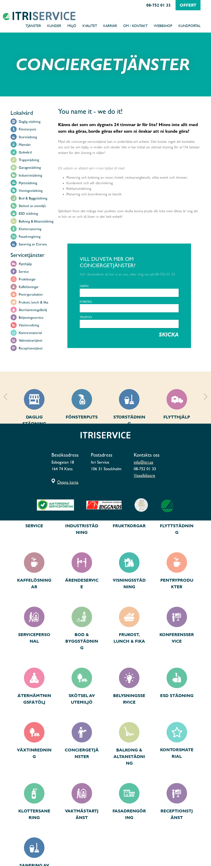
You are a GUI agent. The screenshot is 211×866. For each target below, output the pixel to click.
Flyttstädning (28, 183)
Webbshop (163, 25)
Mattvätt (25, 144)
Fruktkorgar (27, 279)
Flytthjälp (25, 264)
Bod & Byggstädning (33, 198)
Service (24, 271)
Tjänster (33, 25)
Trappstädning (29, 160)
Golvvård (25, 152)
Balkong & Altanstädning (36, 221)
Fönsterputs (27, 129)
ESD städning (28, 213)
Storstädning (28, 137)
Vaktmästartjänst (30, 340)
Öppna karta (68, 482)
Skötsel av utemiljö (32, 206)
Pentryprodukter (31, 294)
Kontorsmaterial (30, 332)
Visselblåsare (144, 475)
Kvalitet (89, 25)
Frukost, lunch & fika (33, 302)
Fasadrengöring (29, 236)
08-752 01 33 (158, 5)
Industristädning (30, 175)
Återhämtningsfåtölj (33, 310)
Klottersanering (30, 229)
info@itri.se (143, 462)
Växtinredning (29, 325)
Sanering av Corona (33, 244)
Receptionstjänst (31, 348)
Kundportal (189, 25)
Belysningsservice (31, 317)
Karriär (110, 25)
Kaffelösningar (29, 287)
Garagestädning (30, 167)
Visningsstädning (30, 190)
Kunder (54, 25)
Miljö (71, 25)
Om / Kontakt (135, 25)
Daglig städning (29, 121)
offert (188, 5)
